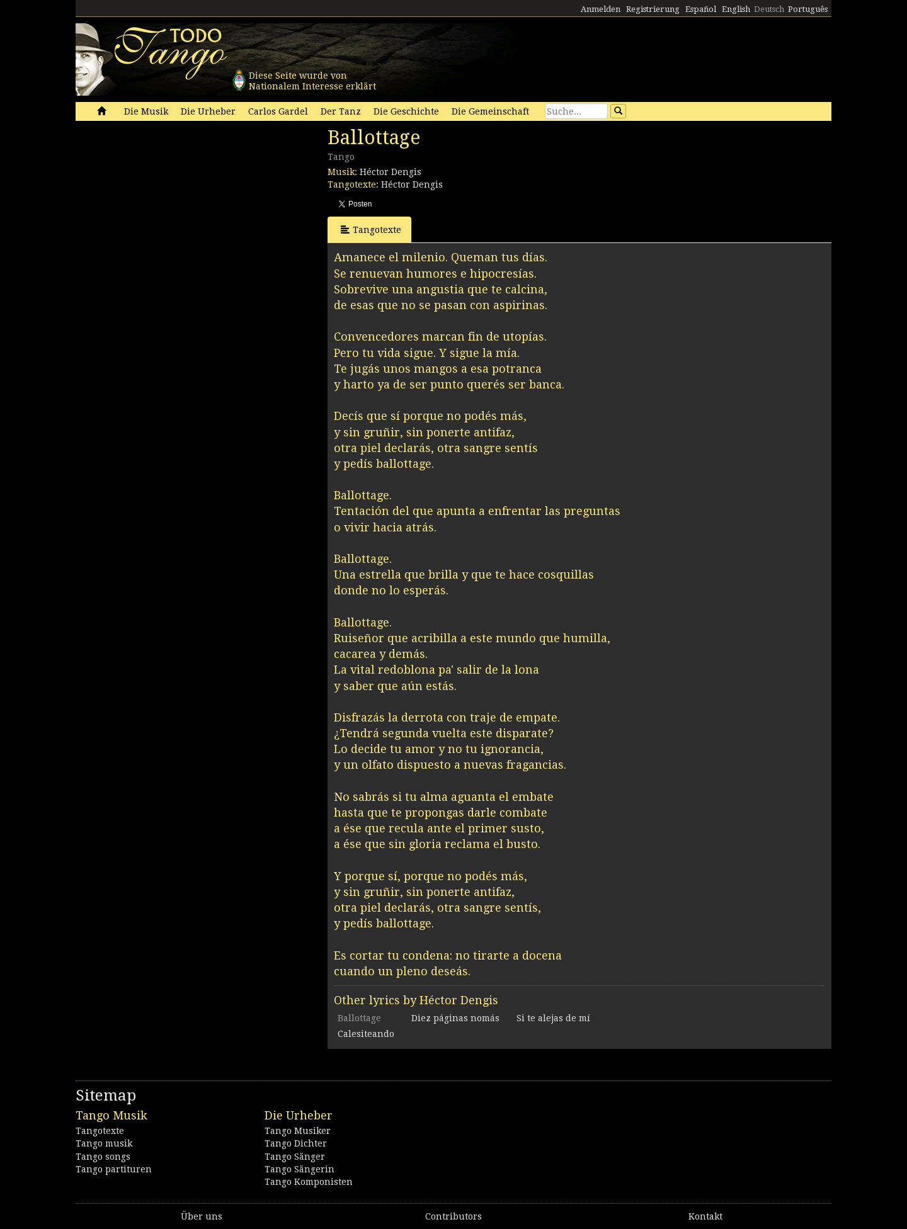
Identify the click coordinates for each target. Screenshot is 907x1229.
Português (808, 9)
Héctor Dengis (390, 172)
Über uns (201, 1216)
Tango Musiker (298, 1131)
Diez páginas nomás (455, 1018)
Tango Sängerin (299, 1169)
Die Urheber (208, 111)
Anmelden (600, 9)
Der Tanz (341, 111)
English (736, 9)
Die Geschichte (406, 111)
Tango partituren (114, 1169)
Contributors (453, 1216)
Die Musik (146, 111)
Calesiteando (366, 1034)
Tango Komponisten (309, 1182)
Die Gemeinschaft (490, 111)
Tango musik (104, 1143)
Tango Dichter (296, 1143)
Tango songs (103, 1157)
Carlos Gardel (278, 111)
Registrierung (653, 9)
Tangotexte (371, 229)
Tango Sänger (295, 1157)
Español (700, 9)
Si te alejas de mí (553, 1018)
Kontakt (705, 1216)
